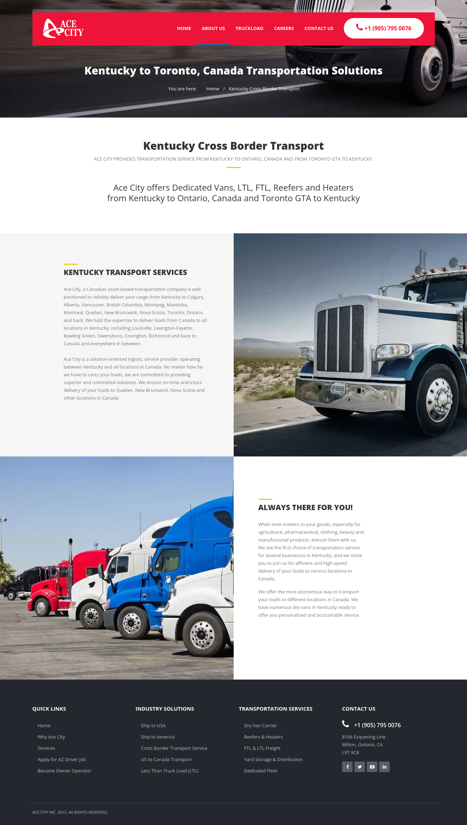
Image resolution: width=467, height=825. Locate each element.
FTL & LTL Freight (262, 748)
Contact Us (319, 28)
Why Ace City (51, 737)
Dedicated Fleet (260, 770)
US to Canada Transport (166, 759)
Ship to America (157, 737)
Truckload (249, 28)
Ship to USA (153, 725)
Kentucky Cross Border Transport (264, 88)
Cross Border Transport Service (174, 748)
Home (184, 28)
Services (46, 748)
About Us (213, 28)
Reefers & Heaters (263, 737)
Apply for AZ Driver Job (62, 759)
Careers (284, 28)
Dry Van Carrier (260, 725)
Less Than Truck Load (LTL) (169, 770)
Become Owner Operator (64, 770)
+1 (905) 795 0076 (371, 725)
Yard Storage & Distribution (273, 759)
